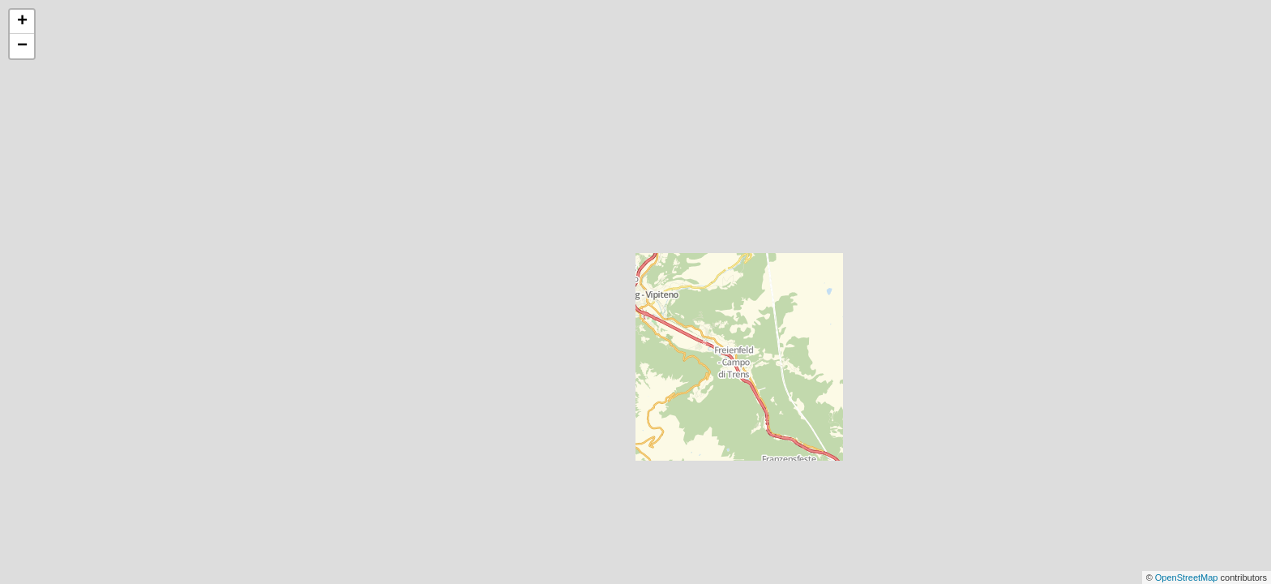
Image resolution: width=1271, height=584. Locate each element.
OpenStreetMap (1188, 577)
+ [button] (22, 22)
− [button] (22, 46)
